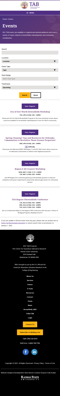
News (30, 305)
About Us (30, 276)
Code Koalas (51, 373)
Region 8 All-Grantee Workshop (30, 169)
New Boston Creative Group (35, 373)
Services (30, 280)
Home (5, 19)
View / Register (30, 106)
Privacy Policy (39, 363)
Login (30, 318)
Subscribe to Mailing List (30, 332)
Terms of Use (50, 363)
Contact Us (30, 324)
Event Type (6, 66)
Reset (36, 95)
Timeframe (6, 84)
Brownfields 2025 (30, 309)
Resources (30, 293)
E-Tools (30, 289)
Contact (30, 297)
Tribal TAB (30, 314)
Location (5, 58)
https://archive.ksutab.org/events (13, 223)
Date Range (6, 75)
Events (30, 284)
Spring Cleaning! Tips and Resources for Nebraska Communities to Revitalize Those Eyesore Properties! (30, 139)
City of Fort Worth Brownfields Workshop (30, 111)
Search (4, 49)
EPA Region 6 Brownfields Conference (30, 199)
